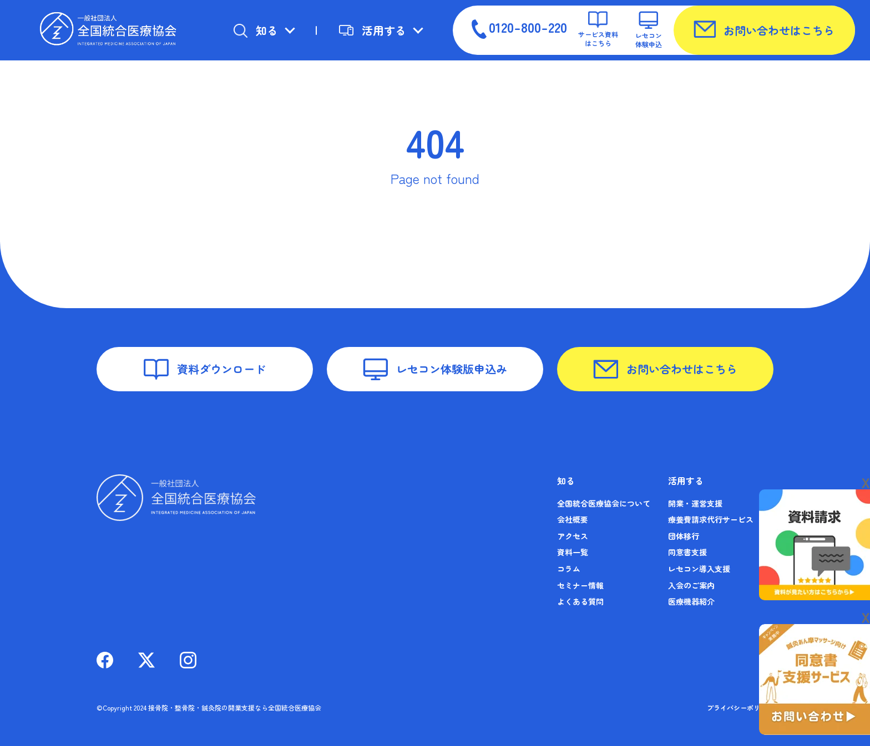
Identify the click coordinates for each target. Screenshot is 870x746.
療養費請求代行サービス (710, 519)
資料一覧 (572, 552)
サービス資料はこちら (598, 29)
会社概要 (572, 519)
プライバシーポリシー (740, 707)
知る (255, 30)
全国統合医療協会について (603, 503)
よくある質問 (580, 601)
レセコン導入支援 (699, 568)
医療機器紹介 (691, 601)
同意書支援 (687, 552)
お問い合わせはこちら (764, 29)
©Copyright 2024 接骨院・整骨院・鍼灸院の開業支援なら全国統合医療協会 (209, 707)
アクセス (572, 535)
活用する (372, 30)
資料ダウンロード (205, 369)
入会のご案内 (691, 585)
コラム (568, 568)
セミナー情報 (580, 585)
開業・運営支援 (695, 503)
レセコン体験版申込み (435, 369)
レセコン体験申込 (648, 30)
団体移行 (683, 535)
